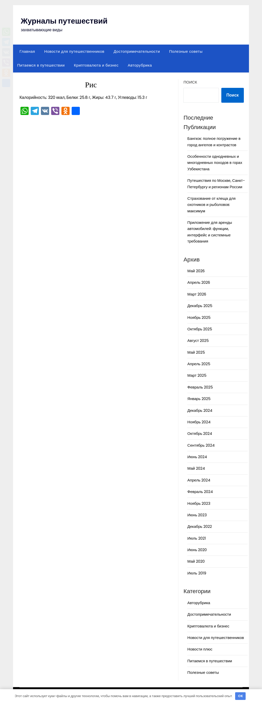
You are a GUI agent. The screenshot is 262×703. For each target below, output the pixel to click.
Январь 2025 (198, 398)
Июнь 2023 (197, 515)
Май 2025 (196, 352)
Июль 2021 (196, 538)
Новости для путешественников (74, 51)
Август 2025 (198, 340)
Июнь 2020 (197, 549)
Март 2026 (196, 294)
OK (240, 696)
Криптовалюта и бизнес (96, 65)
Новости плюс (199, 649)
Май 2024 (196, 468)
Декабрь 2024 (199, 410)
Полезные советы (186, 51)
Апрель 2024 (198, 480)
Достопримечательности (137, 51)
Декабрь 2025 (199, 305)
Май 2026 (195, 271)
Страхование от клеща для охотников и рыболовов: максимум (211, 205)
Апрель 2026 (198, 282)
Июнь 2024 (197, 456)
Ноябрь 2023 (198, 503)
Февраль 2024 (200, 491)
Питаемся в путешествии (41, 65)
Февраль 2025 (200, 387)
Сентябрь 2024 (200, 445)
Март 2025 (196, 375)
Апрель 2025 (198, 363)
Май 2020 (195, 561)
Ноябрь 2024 (199, 422)
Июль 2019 (196, 573)
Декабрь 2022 (199, 526)
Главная (27, 51)
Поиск (190, 82)
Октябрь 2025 (199, 329)
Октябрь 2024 (199, 433)
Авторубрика (140, 65)
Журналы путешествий (64, 21)
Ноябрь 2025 (199, 317)
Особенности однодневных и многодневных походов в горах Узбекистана (214, 163)
